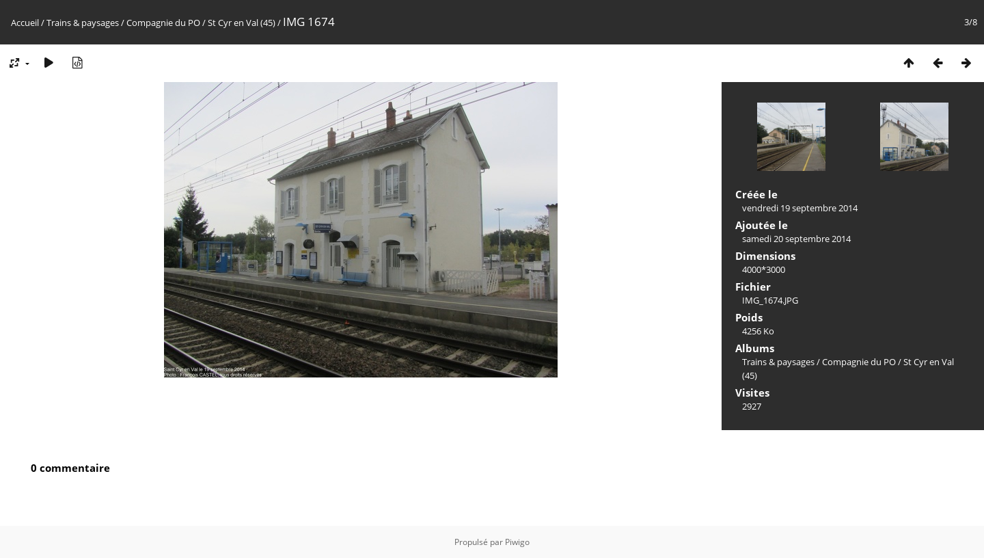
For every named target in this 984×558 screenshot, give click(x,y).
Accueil (25, 22)
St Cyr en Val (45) (241, 22)
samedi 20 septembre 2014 (796, 238)
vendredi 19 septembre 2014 (800, 208)
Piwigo (517, 542)
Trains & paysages (82, 22)
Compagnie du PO (163, 22)
